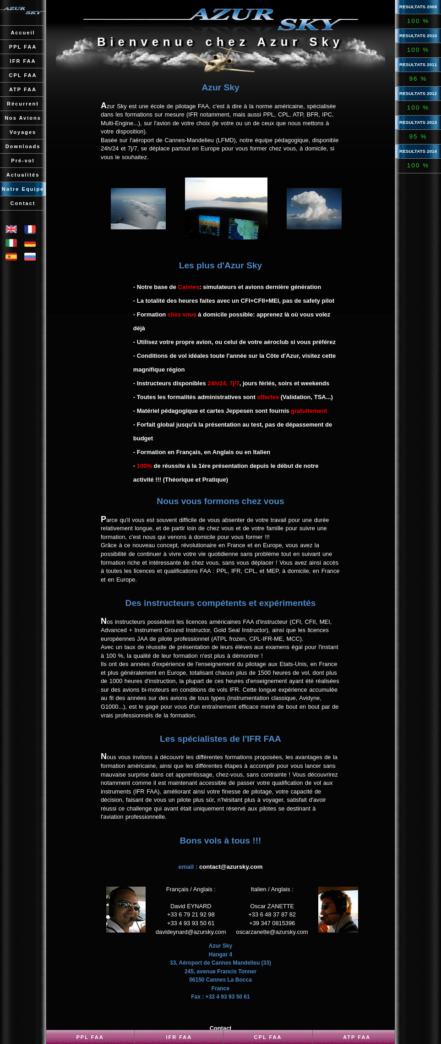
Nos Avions (23, 118)
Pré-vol (22, 160)
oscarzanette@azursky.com (272, 931)
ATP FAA (356, 1037)
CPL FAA (268, 1037)
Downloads (23, 146)
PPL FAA (89, 1037)
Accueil (23, 32)
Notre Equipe (23, 189)
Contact (23, 203)
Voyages (23, 132)
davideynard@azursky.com (191, 931)
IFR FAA (179, 1037)
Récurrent (23, 103)
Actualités (23, 175)
